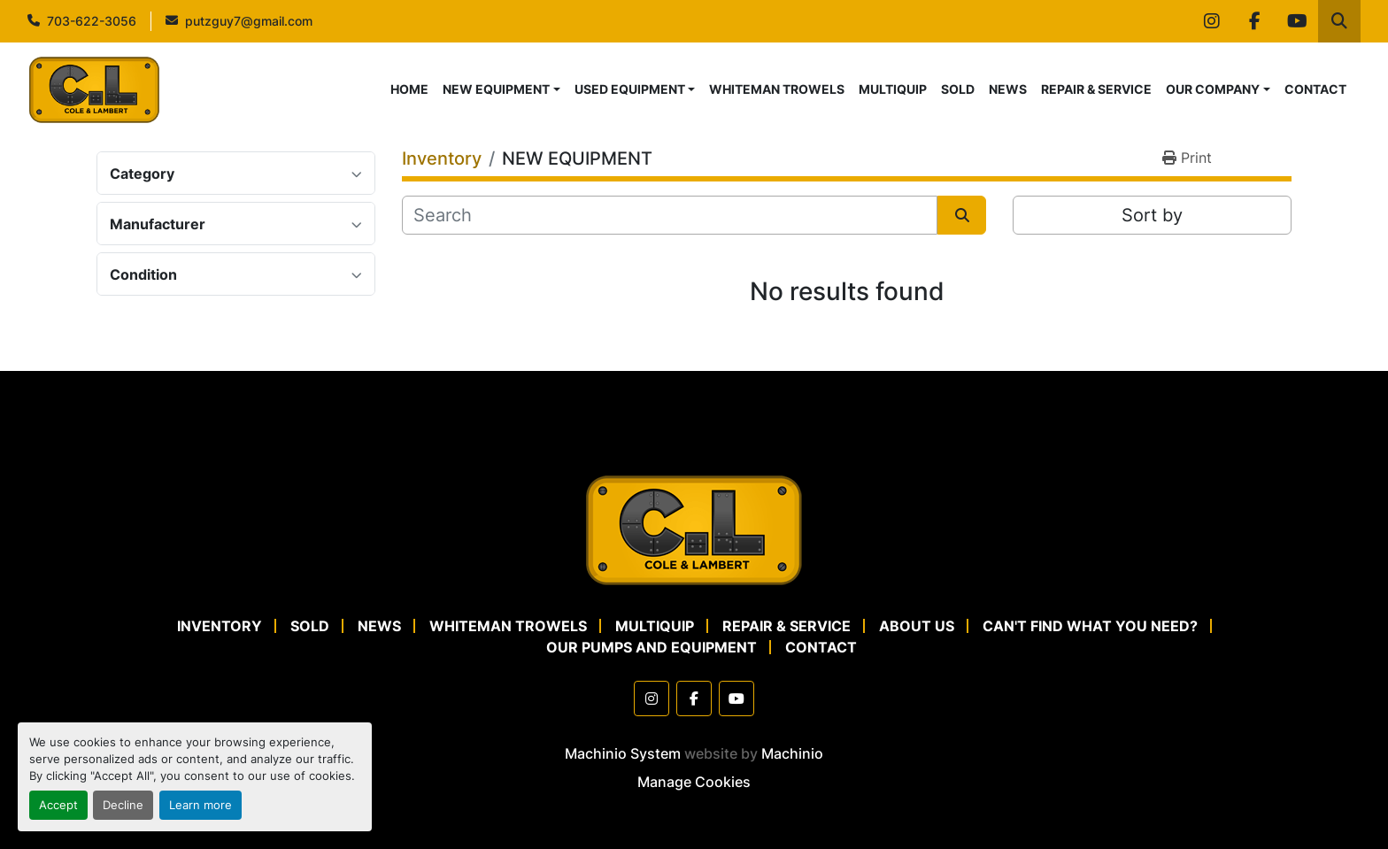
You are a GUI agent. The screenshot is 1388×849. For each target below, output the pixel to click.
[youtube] (1297, 21)
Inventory (219, 626)
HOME (409, 88)
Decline (123, 805)
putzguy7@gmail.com (248, 20)
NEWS (1008, 88)
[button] (501, 89)
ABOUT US (916, 626)
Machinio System (623, 753)
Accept (58, 805)
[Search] (669, 215)
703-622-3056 (91, 20)
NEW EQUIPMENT (496, 88)
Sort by (1152, 215)
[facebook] (1254, 21)
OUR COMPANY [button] (1213, 88)
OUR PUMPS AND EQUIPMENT (651, 647)
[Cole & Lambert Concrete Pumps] (694, 528)
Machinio (792, 753)
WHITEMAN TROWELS (776, 88)
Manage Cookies (694, 782)
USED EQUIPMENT (629, 88)
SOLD (958, 88)
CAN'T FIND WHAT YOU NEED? (1090, 626)
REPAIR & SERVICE (1096, 88)
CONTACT (1315, 88)
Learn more (200, 805)
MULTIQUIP (893, 88)
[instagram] (1212, 21)
